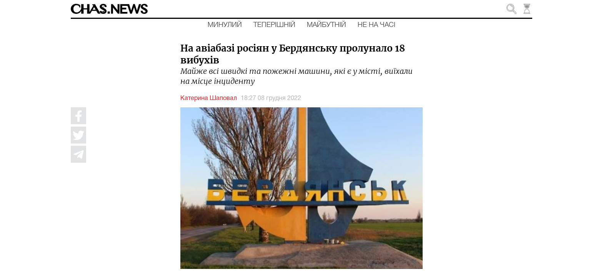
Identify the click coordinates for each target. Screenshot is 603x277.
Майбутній (326, 25)
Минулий (225, 25)
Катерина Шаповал (208, 98)
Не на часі (376, 25)
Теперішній (274, 25)
